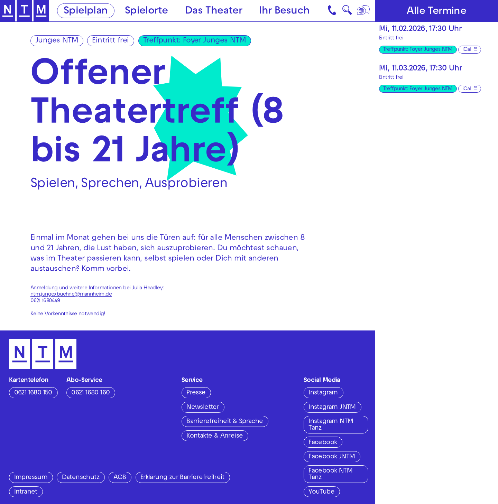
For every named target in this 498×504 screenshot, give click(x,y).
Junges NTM (56, 41)
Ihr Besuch (284, 11)
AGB (119, 478)
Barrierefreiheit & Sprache (224, 422)
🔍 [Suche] (347, 12)
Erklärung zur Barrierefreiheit (182, 478)
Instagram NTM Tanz (330, 425)
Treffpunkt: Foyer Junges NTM (194, 41)
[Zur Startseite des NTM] (24, 11)
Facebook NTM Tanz (330, 474)
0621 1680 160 (90, 393)
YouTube (321, 492)
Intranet (25, 492)
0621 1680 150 (33, 393)
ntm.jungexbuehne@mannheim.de (71, 294)
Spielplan (86, 11)
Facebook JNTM (331, 457)
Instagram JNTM (332, 407)
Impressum (31, 478)
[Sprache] (364, 10)
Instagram (323, 393)
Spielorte (146, 11)
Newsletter (202, 407)
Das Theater (213, 11)
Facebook (322, 443)
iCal (466, 49)
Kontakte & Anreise (214, 436)
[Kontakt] (332, 10)
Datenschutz (80, 478)
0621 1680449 (45, 301)
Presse (195, 393)
